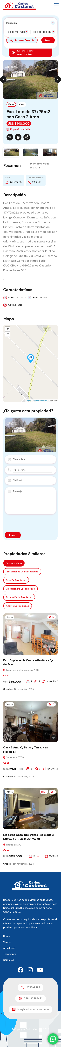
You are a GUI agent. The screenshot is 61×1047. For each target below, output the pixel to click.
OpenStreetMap (40, 401)
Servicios (8, 960)
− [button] (8, 334)
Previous (3, 79)
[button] (56, 5)
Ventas (7, 942)
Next (57, 79)
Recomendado (14, 563)
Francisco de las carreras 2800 (21, 670)
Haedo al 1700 (12, 844)
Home (6, 936)
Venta (11, 104)
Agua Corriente (17, 297)
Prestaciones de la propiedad (22, 571)
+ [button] (8, 329)
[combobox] (30, 22)
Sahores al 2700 (13, 757)
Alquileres (9, 948)
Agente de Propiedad (17, 605)
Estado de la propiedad (19, 597)
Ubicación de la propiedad (20, 588)
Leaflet (28, 401)
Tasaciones (9, 954)
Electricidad (40, 297)
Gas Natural (15, 304)
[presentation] (24, 522)
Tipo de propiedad (16, 580)
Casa (22, 104)
